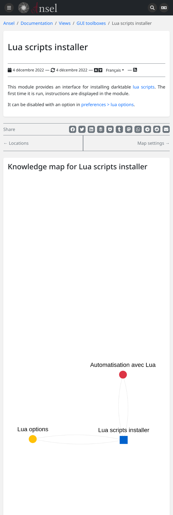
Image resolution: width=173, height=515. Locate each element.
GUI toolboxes (91, 23)
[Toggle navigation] (9, 7)
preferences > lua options (107, 104)
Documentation (37, 23)
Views (65, 23)
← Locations (16, 143)
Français (113, 70)
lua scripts (144, 87)
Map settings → (154, 143)
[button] (72, 129)
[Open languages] (164, 7)
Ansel (9, 23)
